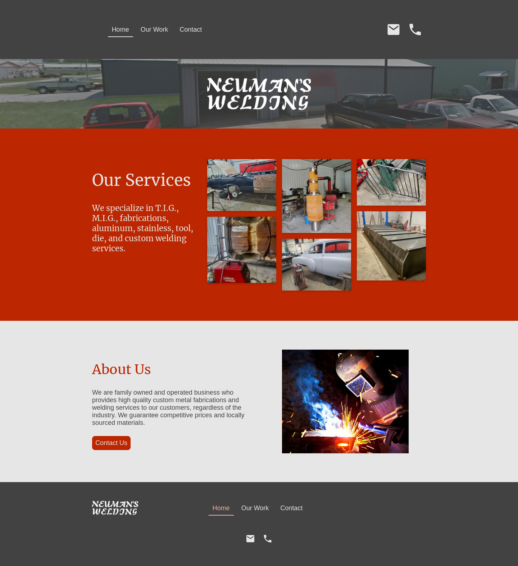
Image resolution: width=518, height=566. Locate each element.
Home (120, 29)
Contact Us (111, 442)
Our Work (154, 29)
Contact (191, 29)
